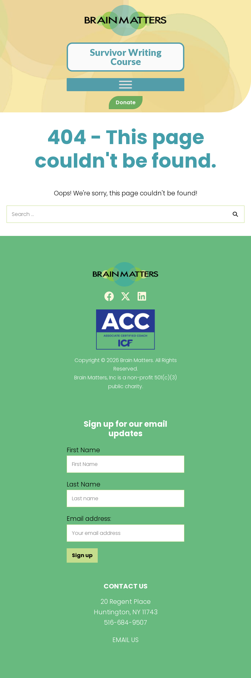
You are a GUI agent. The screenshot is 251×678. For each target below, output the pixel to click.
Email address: (89, 518)
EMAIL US (125, 640)
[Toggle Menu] (125, 85)
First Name (83, 450)
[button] (109, 296)
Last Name (83, 484)
